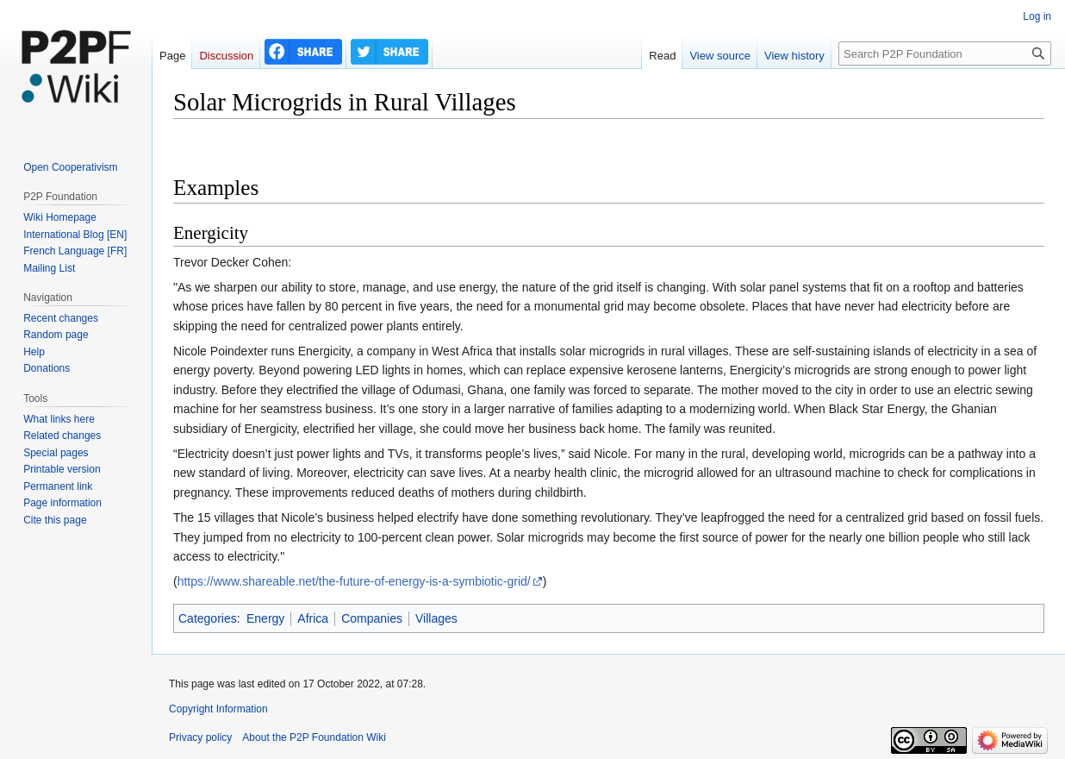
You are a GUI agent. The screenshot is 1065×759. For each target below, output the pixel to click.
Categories (207, 618)
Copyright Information (218, 709)
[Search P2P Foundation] (944, 53)
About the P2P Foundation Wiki (314, 737)
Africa (312, 618)
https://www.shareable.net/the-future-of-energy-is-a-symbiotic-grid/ (354, 581)
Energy (265, 618)
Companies (371, 618)
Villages (436, 618)
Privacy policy (200, 737)
